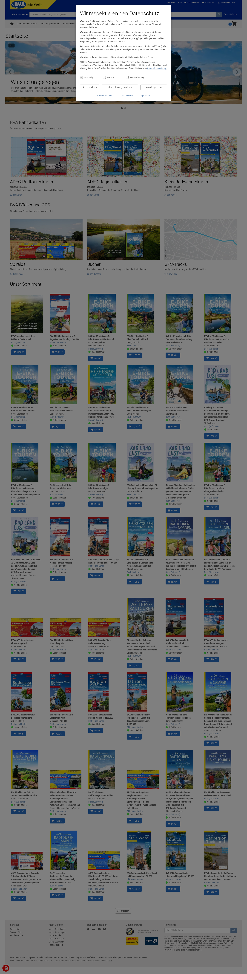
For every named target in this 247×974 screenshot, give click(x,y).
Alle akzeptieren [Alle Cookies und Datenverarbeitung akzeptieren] (90, 87)
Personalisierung (137, 77)
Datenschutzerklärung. (157, 68)
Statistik (110, 77)
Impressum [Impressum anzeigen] (145, 95)
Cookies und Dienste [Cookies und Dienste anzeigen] (106, 95)
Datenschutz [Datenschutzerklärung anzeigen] (127, 95)
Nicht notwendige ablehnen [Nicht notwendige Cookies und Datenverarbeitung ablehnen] (120, 87)
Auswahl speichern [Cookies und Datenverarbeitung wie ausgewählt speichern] (154, 87)
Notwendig (88, 77)
